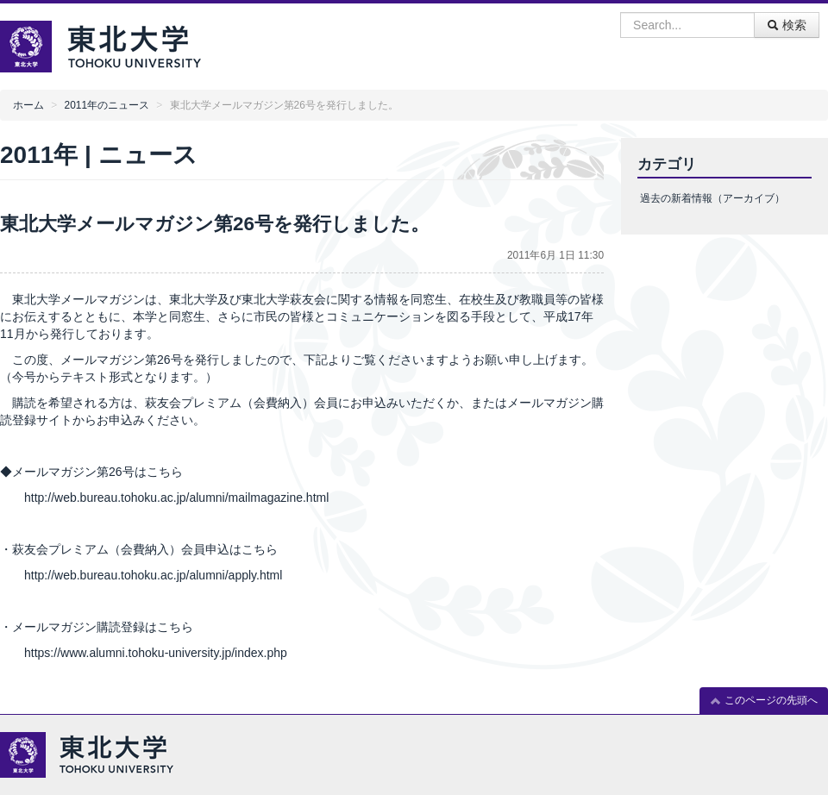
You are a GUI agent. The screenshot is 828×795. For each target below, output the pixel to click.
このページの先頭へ (764, 700)
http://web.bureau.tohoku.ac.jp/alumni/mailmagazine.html (178, 497)
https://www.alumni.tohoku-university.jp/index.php (155, 653)
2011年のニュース (107, 105)
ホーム (28, 105)
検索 (786, 25)
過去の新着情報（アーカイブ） (712, 198)
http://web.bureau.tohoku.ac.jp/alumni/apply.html (153, 575)
